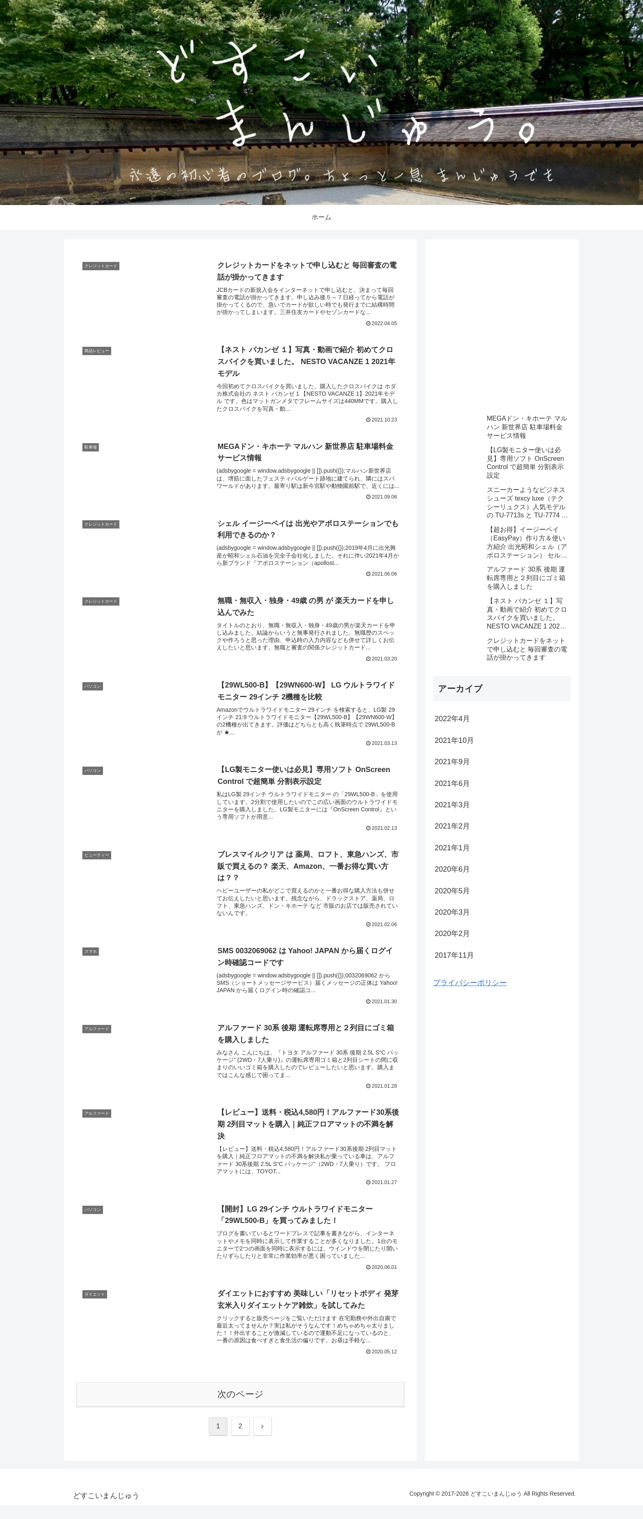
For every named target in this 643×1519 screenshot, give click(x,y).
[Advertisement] (502, 331)
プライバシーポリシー (470, 983)
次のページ (240, 1408)
